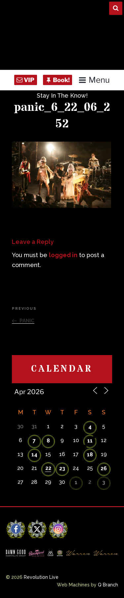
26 (104, 468)
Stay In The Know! (62, 95)
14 (34, 454)
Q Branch (108, 584)
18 (90, 454)
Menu (94, 80)
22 (48, 468)
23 (62, 468)
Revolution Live (41, 577)
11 (90, 440)
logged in (63, 255)
